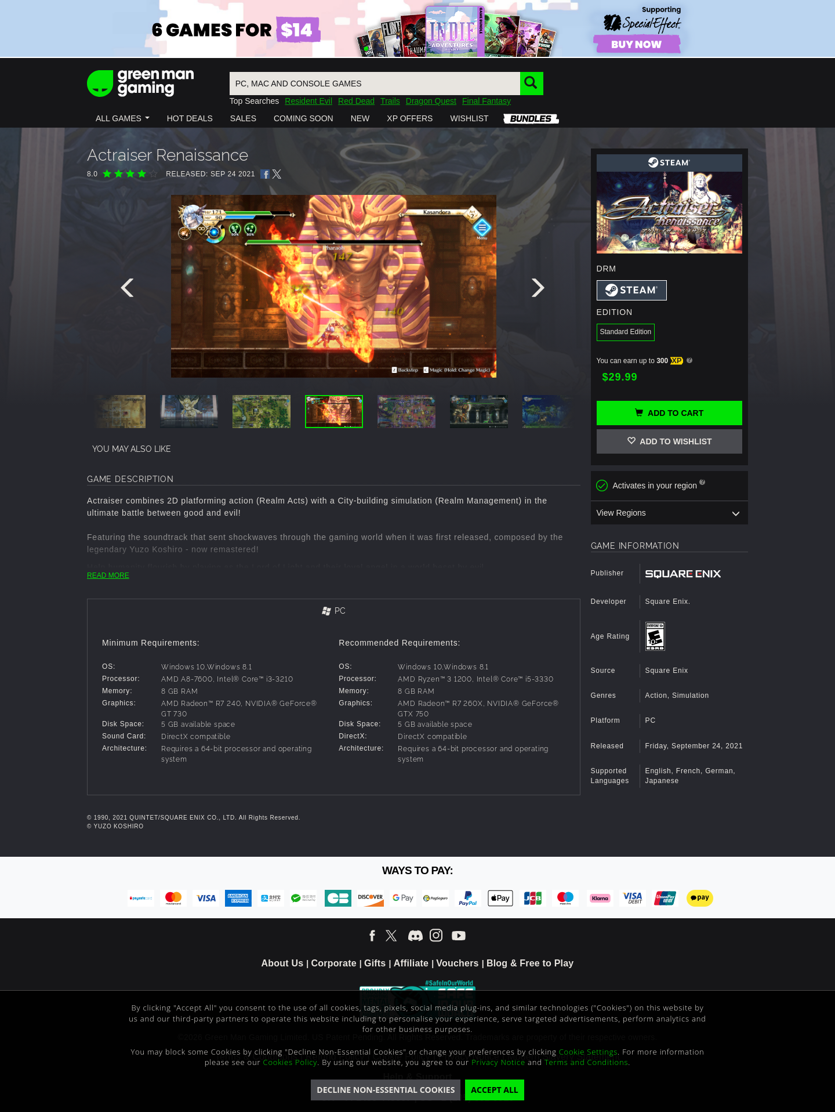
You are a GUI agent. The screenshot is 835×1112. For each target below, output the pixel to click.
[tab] (333, 612)
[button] (122, 118)
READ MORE (108, 575)
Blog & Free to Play (530, 963)
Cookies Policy (290, 1062)
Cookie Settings (588, 1051)
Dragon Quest (431, 101)
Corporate (334, 963)
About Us (283, 963)
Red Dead (356, 101)
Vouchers (457, 963)
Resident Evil (308, 101)
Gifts (375, 963)
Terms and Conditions (586, 1062)
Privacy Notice (498, 1062)
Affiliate (411, 963)
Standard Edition (626, 332)
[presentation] (129, 290)
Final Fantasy (486, 101)
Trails (390, 101)
